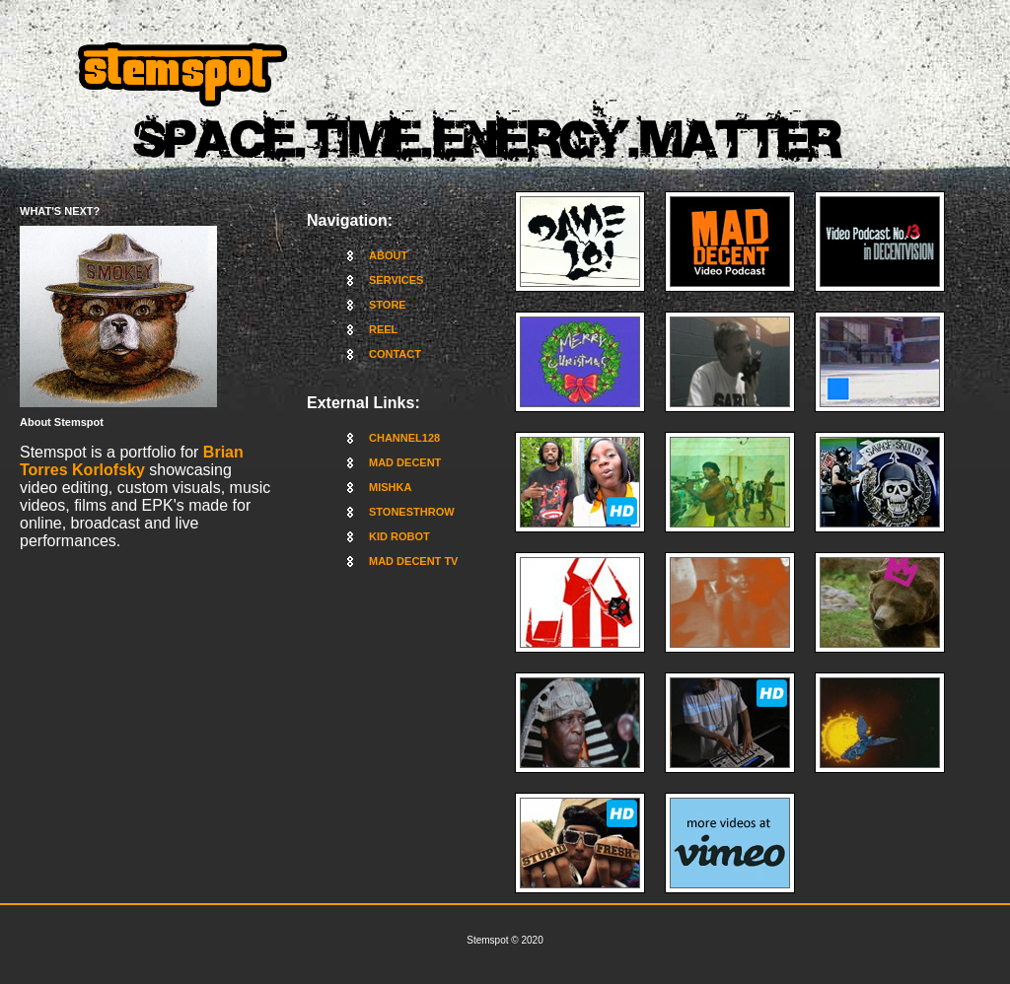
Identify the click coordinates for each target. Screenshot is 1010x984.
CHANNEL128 (404, 438)
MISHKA (390, 487)
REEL (383, 329)
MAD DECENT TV (413, 561)
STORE (387, 305)
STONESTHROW (412, 512)
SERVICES (396, 280)
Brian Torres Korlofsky (132, 461)
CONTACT (395, 354)
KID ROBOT (399, 536)
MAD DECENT (405, 462)
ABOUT (388, 255)
